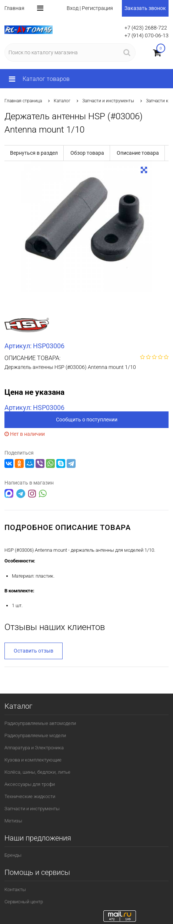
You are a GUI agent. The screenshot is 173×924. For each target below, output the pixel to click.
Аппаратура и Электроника (34, 747)
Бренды (12, 855)
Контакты (15, 889)
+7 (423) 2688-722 (145, 28)
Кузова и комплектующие (32, 760)
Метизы (13, 821)
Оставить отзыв (33, 651)
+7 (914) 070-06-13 (146, 35)
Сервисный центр (23, 901)
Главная (14, 8)
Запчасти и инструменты (108, 100)
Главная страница (23, 100)
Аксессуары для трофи (29, 784)
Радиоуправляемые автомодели (40, 723)
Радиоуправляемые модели (35, 735)
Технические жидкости (29, 796)
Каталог (62, 100)
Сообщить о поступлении (86, 419)
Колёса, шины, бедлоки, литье (37, 772)
